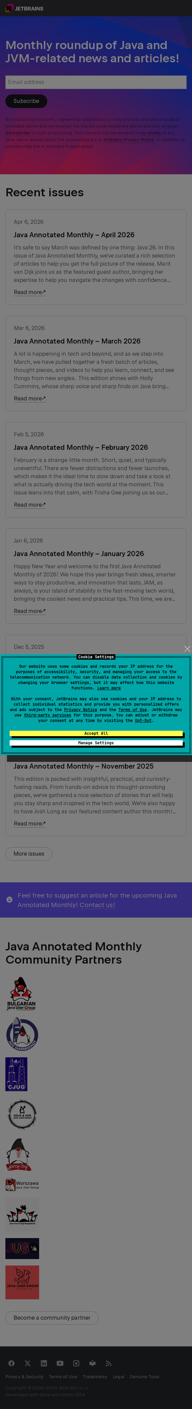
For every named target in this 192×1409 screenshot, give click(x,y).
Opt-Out (143, 720)
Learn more (109, 688)
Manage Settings (96, 743)
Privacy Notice (80, 709)
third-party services (47, 715)
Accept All (96, 733)
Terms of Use (132, 709)
